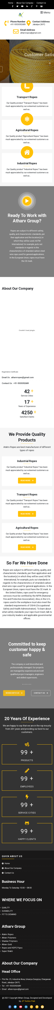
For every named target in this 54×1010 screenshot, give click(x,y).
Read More (27, 481)
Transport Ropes (27, 97)
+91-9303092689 (18, 24)
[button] (50, 60)
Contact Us (41, 3)
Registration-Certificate (10, 372)
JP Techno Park (28, 1001)
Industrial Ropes (27, 163)
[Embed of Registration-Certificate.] (27, 330)
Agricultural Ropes (27, 130)
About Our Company (24, 3)
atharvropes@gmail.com (30, 33)
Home (10, 3)
